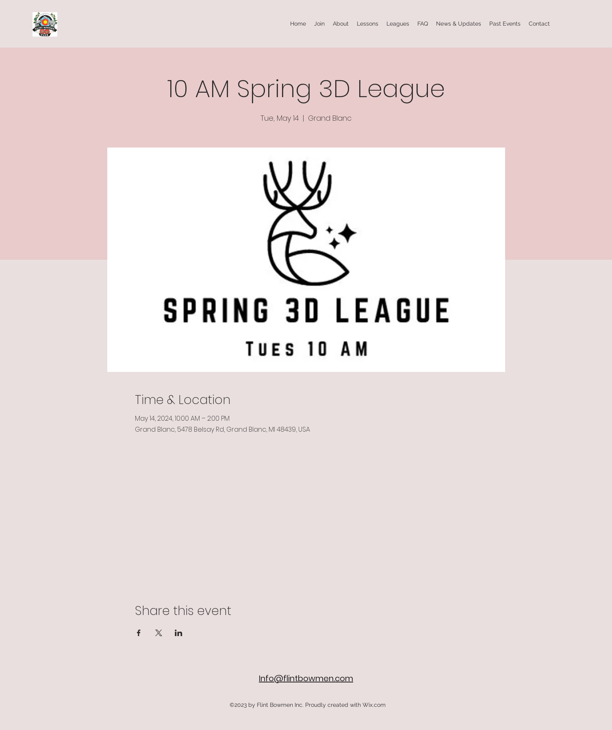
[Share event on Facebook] (139, 633)
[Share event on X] (159, 633)
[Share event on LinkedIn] (178, 633)
